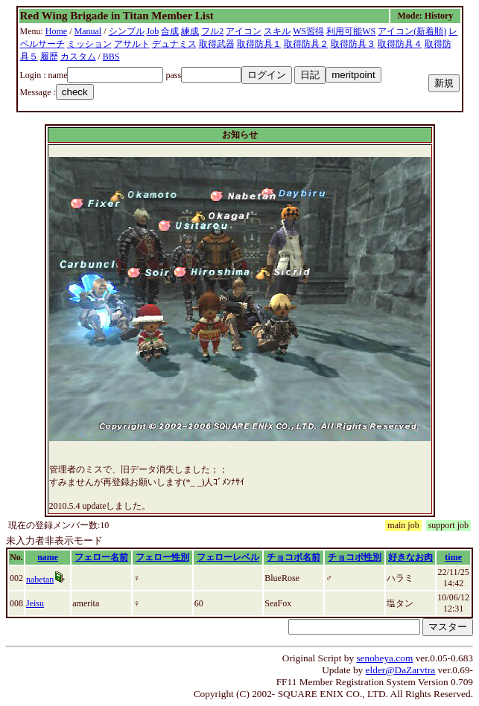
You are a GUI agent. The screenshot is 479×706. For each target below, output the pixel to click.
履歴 (49, 56)
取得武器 (217, 44)
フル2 (212, 31)
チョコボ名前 (293, 557)
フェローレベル (228, 557)
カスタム (78, 56)
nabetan (40, 579)
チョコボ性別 (354, 557)
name (47, 557)
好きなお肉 (410, 557)
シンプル (127, 31)
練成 (190, 31)
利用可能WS (350, 31)
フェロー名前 (101, 557)
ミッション (89, 44)
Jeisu (35, 603)
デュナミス (174, 44)
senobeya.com (384, 658)
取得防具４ (400, 44)
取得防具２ (306, 44)
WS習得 (308, 31)
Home (56, 31)
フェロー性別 (162, 557)
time (453, 557)
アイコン (243, 31)
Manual (88, 31)
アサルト (132, 44)
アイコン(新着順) (412, 31)
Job (153, 31)
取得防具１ (259, 44)
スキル (277, 31)
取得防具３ (353, 44)
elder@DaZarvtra (401, 669)
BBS (111, 56)
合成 (170, 31)
